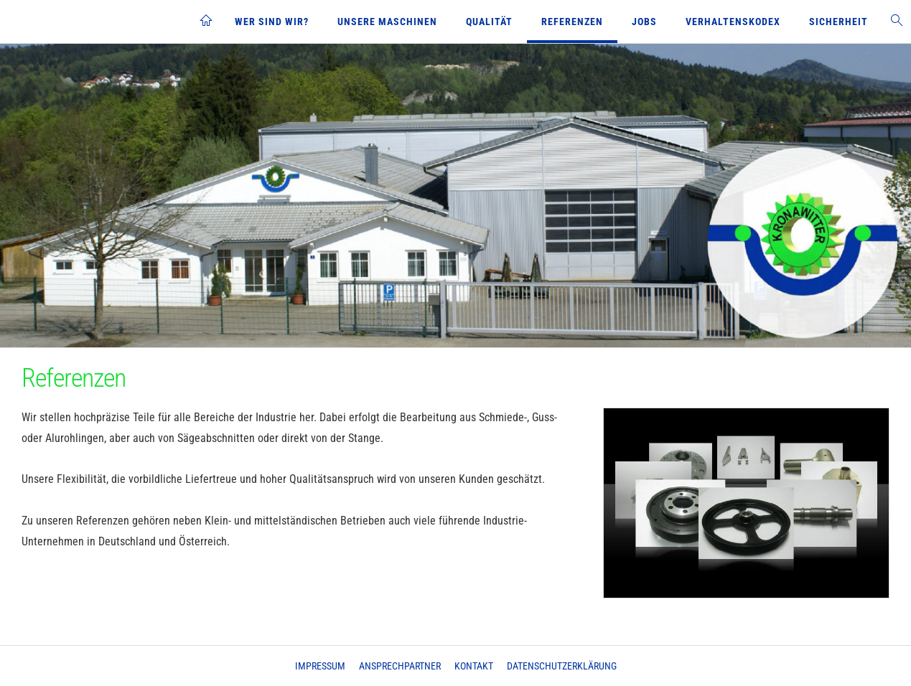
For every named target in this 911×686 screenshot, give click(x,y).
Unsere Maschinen (387, 21)
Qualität (489, 21)
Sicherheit (838, 21)
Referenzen (572, 21)
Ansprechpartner (400, 666)
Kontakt (473, 666)
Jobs (644, 21)
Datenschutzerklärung (562, 666)
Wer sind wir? (272, 21)
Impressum (320, 666)
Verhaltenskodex (733, 21)
